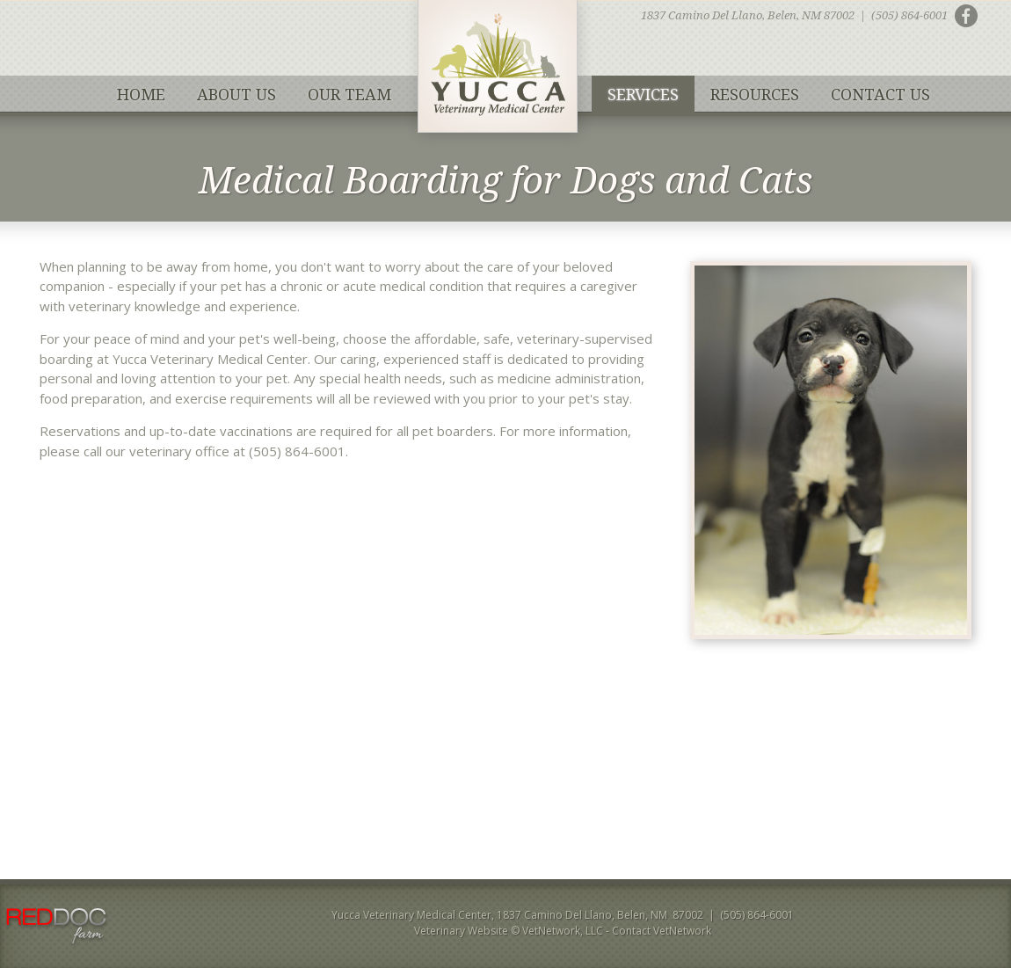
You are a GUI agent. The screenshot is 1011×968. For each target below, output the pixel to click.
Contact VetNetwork (661, 930)
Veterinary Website (461, 930)
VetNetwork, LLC (562, 930)
